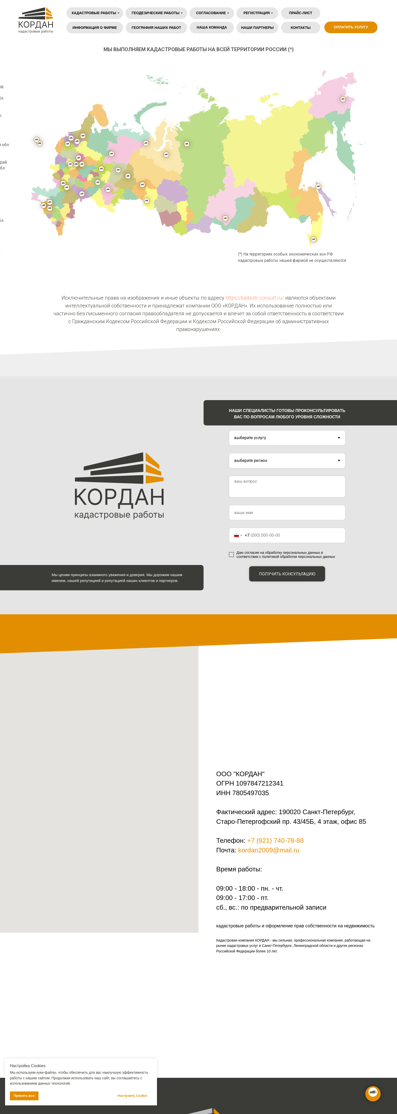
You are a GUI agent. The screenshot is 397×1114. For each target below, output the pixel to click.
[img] (365, 13)
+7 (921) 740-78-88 (275, 840)
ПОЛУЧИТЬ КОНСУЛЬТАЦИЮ (287, 574)
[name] (287, 512)
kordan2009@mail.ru (269, 850)
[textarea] (287, 486)
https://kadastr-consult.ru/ (255, 298)
